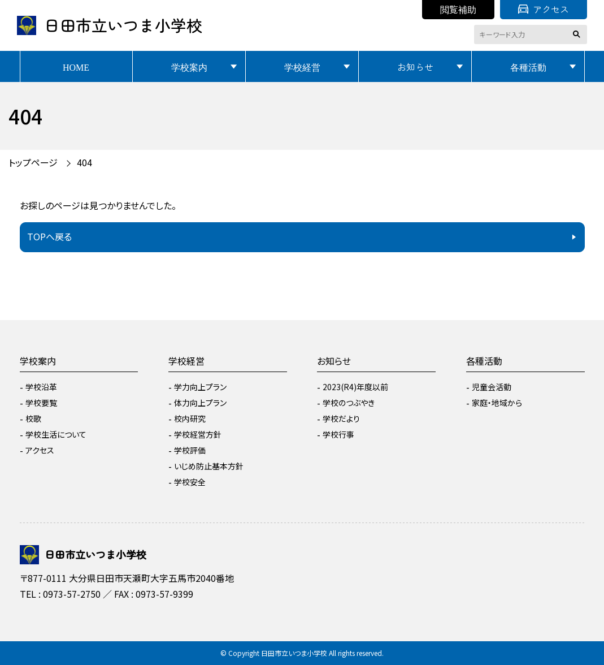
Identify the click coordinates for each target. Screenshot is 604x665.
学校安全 (190, 481)
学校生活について (55, 434)
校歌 (33, 418)
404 (84, 162)
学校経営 (302, 67)
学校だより (341, 418)
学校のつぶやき (349, 402)
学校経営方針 (197, 434)
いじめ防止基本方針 (209, 466)
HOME (76, 67)
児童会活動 (491, 386)
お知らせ (415, 67)
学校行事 (338, 434)
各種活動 (528, 67)
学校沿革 (41, 386)
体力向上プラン (200, 402)
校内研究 (190, 418)
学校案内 (189, 67)
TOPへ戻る (49, 236)
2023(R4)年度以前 (355, 386)
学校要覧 (41, 402)
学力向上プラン (200, 386)
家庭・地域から (497, 402)
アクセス (543, 9)
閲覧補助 (458, 9)
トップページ (33, 162)
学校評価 (190, 450)
